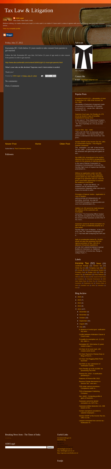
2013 (80, 306)
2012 (80, 309)
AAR (86, 270)
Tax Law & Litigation (29, 10)
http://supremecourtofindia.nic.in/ (67, 453)
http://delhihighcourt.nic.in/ (65, 451)
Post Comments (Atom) (23, 148)
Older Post (65, 144)
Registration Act (88, 283)
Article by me (80, 268)
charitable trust (85, 285)
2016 (80, 297)
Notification (88, 274)
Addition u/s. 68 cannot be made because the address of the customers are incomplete (89, 210)
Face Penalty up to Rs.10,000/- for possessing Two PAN (91, 369)
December (83, 312)
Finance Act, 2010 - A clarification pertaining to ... (90, 374)
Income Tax (82, 263)
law (104, 268)
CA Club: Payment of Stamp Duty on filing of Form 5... (91, 355)
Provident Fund (80, 272)
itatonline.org (61, 440)
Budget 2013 (92, 272)
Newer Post (11, 144)
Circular (79, 270)
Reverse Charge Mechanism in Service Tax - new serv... (89, 382)
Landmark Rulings (81, 266)
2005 (81, 276)
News (98, 263)
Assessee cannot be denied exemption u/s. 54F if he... (89, 402)
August (82, 324)
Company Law (94, 268)
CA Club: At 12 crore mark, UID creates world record (90, 350)
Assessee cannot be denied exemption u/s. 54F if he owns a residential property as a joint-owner (90, 225)
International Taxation (97, 270)
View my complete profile (11, 28)
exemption (101, 285)
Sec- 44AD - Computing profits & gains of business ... (90, 397)
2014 (80, 303)
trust (76, 287)
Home (38, 144)
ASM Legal (20, 18)
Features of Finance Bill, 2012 (89, 378)
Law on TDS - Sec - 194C (84, 130)
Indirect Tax (78, 274)
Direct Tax (92, 281)
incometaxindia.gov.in (64, 438)
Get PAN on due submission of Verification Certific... (89, 365)
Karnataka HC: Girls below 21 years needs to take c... (91, 345)
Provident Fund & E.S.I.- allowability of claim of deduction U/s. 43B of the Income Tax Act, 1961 (90, 100)
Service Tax (97, 266)
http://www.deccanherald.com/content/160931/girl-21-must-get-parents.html (34, 62)
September (83, 321)
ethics (93, 285)
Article (87, 276)
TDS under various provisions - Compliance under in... (89, 387)
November (83, 315)
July (81, 327)
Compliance (80, 279)
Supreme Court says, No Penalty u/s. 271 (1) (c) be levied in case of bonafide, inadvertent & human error (89, 116)
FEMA (101, 272)
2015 (80, 300)
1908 (76, 276)
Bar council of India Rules (98, 276)
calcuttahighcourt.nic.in (64, 449)
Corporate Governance (93, 279)
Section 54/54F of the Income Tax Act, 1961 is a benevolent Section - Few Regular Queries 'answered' (90, 143)
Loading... (8, 438)
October (82, 318)
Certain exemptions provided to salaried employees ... (90, 412)
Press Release (99, 274)
